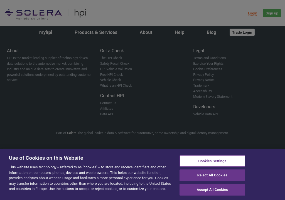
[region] (142, 174)
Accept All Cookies (212, 190)
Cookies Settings (212, 161)
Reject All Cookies (212, 175)
